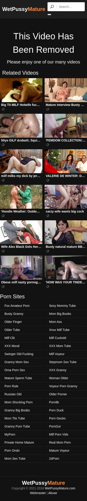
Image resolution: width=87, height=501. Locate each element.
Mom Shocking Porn (18, 402)
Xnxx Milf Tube (59, 330)
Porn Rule (11, 386)
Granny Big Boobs (17, 410)
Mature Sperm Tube (18, 378)
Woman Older (58, 378)
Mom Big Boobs (60, 314)
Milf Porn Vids (58, 434)
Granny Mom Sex (16, 362)
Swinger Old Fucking (18, 354)
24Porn (54, 458)
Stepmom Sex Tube (63, 362)
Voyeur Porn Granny (63, 386)
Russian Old (12, 394)
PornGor (55, 426)
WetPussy (23, 9)
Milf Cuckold (57, 338)
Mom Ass (55, 322)
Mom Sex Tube (14, 458)
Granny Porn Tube (17, 426)
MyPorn (9, 434)
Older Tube (12, 330)
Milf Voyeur (56, 354)
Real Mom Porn (60, 442)
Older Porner (58, 394)
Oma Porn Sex (14, 370)
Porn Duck (56, 410)
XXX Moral (11, 346)
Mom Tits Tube (14, 418)
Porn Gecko (57, 418)
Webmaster (38, 493)
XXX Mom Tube (60, 346)
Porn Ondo (12, 450)
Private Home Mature (19, 442)
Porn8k (54, 402)
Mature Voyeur (59, 450)
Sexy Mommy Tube (62, 305)
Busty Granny (13, 314)
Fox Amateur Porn (17, 305)
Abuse (52, 493)
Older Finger (13, 322)
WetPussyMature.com (60, 488)
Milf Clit (9, 338)
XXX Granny (57, 370)
